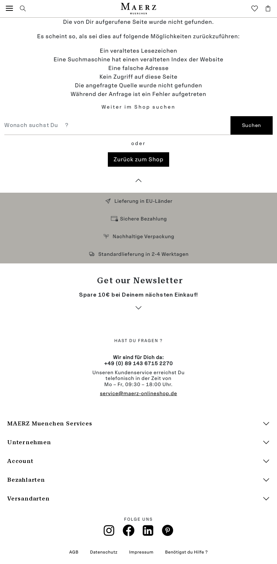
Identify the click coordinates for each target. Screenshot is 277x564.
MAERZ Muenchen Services (49, 423)
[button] (9, 8)
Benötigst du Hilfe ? (186, 552)
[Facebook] (128, 532)
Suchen (251, 125)
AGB (74, 552)
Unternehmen (29, 442)
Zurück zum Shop (138, 159)
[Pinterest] (168, 532)
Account (20, 461)
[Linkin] (148, 532)
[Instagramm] (109, 532)
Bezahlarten (26, 479)
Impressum (141, 552)
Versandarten (28, 498)
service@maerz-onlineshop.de (138, 393)
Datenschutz (104, 552)
